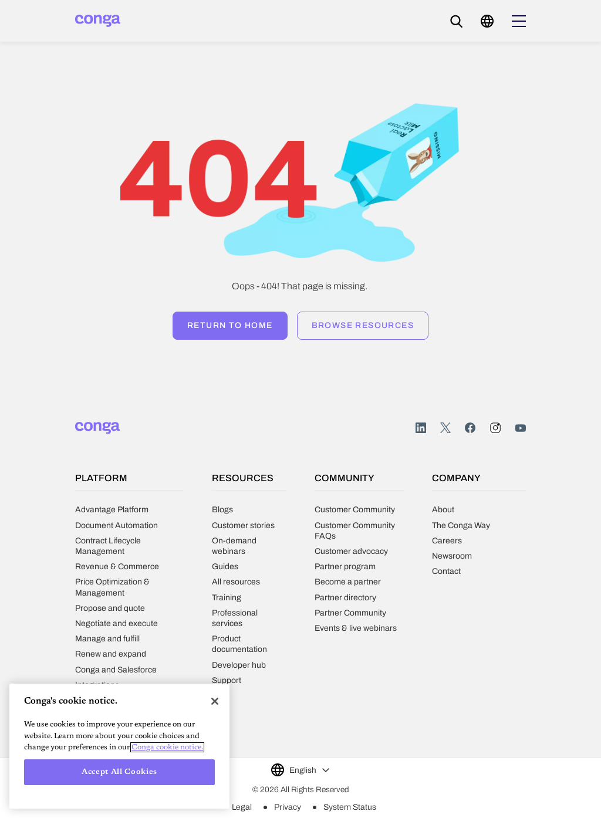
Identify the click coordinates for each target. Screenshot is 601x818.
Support (226, 680)
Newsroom (452, 556)
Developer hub (239, 665)
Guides (225, 566)
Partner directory (345, 597)
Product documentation (239, 644)
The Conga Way (461, 525)
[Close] (215, 701)
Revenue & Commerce (117, 566)
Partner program (345, 566)
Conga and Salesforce (116, 669)
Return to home (230, 325)
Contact (446, 571)
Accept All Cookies (119, 772)
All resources (236, 581)
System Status (349, 807)
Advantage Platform (111, 509)
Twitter (445, 428)
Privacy (287, 807)
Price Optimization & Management (112, 587)
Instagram (495, 428)
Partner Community (350, 613)
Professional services (235, 618)
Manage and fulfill (107, 638)
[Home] (97, 21)
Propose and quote (110, 608)
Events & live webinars (356, 628)
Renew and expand (110, 654)
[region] (119, 746)
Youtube (520, 428)
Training (226, 597)
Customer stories (243, 525)
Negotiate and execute (116, 623)
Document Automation (116, 525)
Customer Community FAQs (355, 530)
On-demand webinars (234, 546)
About (443, 509)
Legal (242, 807)
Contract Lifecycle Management (108, 546)
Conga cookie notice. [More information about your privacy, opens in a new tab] (167, 747)
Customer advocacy (351, 551)
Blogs (222, 509)
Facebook (470, 428)
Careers (447, 540)
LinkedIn (421, 428)
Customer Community (355, 509)
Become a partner (348, 581)
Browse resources (363, 325)
